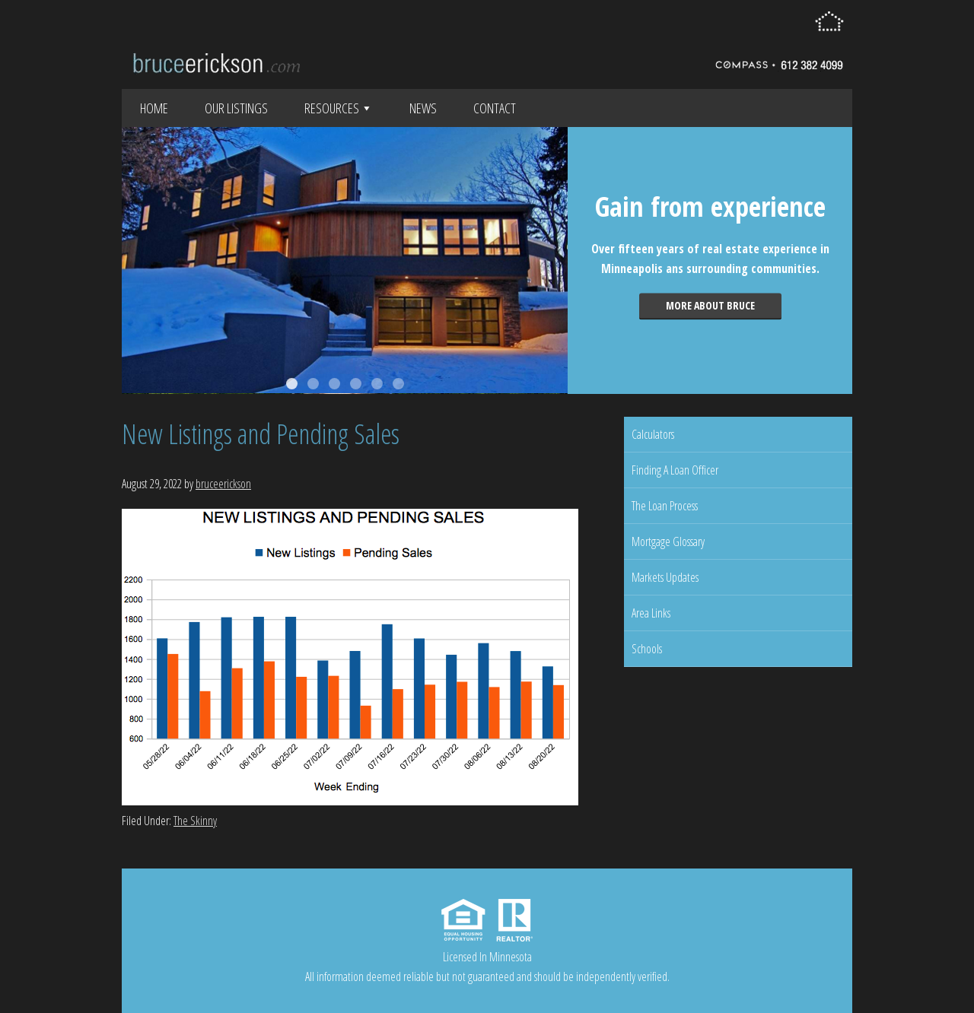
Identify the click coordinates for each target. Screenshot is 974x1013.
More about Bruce (710, 305)
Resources (338, 108)
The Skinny (195, 820)
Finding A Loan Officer (675, 470)
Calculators (653, 434)
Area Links (651, 613)
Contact (494, 108)
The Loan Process (665, 505)
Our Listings (236, 108)
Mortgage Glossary (668, 541)
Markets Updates (665, 577)
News (423, 108)
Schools (647, 648)
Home (154, 108)
